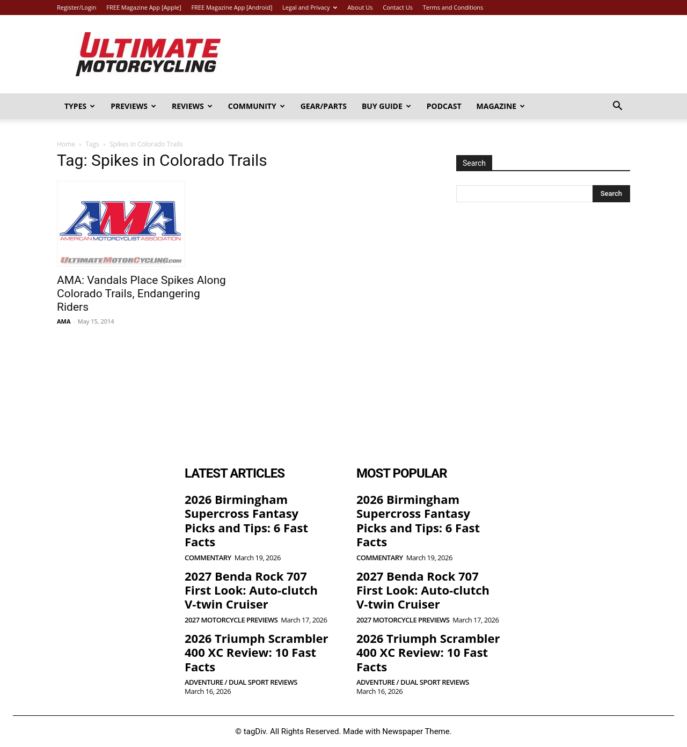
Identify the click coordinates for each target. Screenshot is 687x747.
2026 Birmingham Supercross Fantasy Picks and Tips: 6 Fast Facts (246, 520)
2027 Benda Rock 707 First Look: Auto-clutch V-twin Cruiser (251, 590)
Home (66, 144)
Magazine (501, 106)
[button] (617, 107)
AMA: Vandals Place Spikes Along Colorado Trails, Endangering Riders (141, 293)
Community (256, 106)
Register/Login (76, 7)
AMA (64, 321)
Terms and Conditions (453, 7)
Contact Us (398, 7)
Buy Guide (386, 106)
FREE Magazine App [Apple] (143, 7)
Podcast (444, 106)
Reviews (192, 106)
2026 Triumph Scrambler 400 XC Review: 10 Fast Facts (256, 652)
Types (79, 106)
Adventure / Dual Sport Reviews (241, 682)
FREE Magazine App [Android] (231, 7)
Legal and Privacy (309, 7)
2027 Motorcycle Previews (231, 620)
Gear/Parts (324, 106)
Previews (133, 106)
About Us (359, 7)
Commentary (208, 557)
